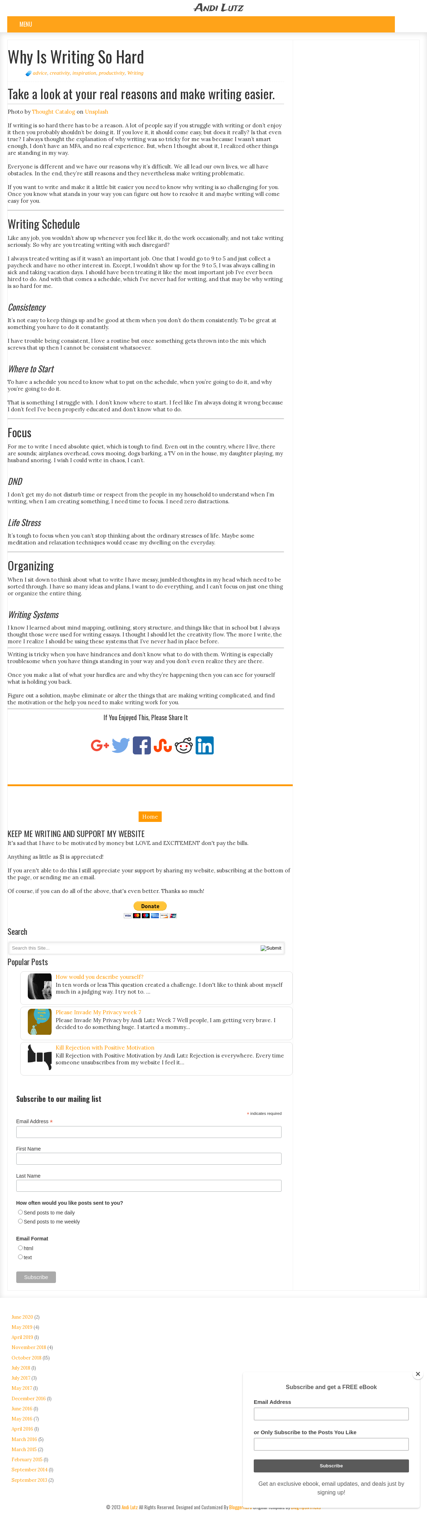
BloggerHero (240, 1507)
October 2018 (27, 1358)
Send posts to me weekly (52, 1222)
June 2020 (22, 1317)
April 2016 (22, 1429)
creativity (60, 73)
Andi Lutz (219, 8)
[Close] (418, 1374)
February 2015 (27, 1460)
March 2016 (24, 1439)
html (28, 1248)
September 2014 (30, 1470)
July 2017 (21, 1378)
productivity (112, 73)
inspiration (84, 73)
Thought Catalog (53, 111)
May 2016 (22, 1419)
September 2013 (29, 1480)
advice (40, 73)
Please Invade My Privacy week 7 (98, 1012)
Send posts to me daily (49, 1213)
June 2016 (22, 1409)
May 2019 (22, 1327)
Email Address (34, 1121)
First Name (28, 1149)
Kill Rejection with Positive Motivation (105, 1047)
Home (150, 816)
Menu (25, 24)
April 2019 (22, 1337)
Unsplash (96, 111)
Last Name (28, 1176)
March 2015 (24, 1449)
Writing (135, 73)
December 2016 (29, 1399)
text (28, 1257)
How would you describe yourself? (100, 976)
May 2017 (22, 1388)
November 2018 (29, 1347)
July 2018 (21, 1368)
